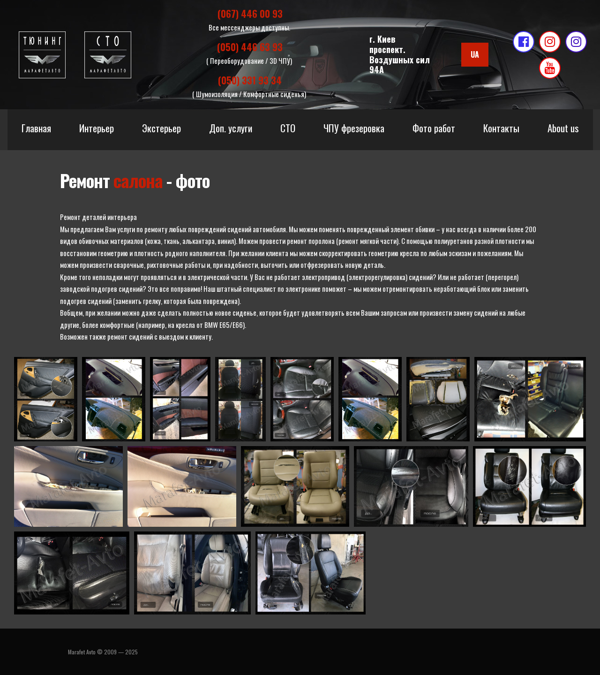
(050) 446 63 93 (250, 47)
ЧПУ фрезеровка (353, 128)
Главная (36, 128)
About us (563, 128)
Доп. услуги (230, 128)
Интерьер (96, 128)
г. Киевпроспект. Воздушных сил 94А (399, 54)
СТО (287, 128)
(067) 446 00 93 (250, 14)
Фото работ (433, 128)
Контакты (501, 128)
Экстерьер (161, 128)
